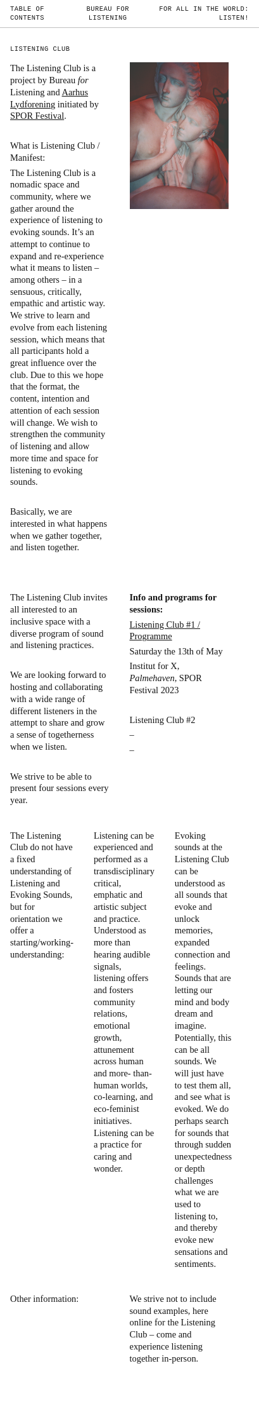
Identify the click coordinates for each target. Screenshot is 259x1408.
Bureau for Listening (107, 13)
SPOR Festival (37, 116)
